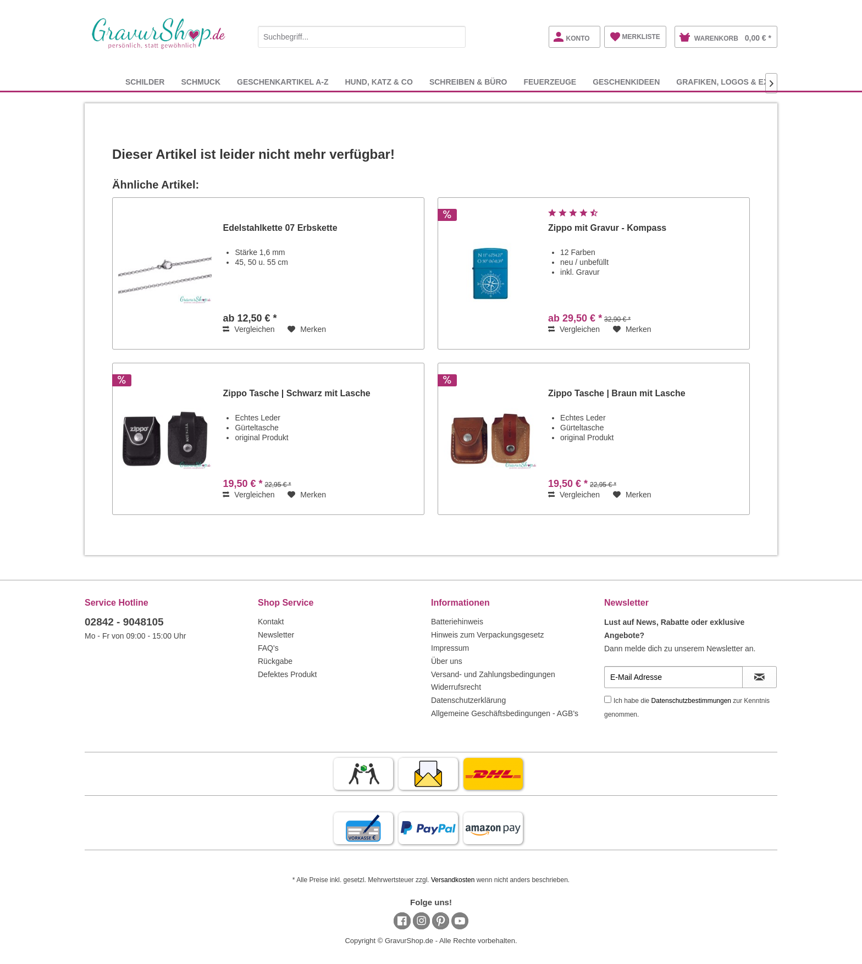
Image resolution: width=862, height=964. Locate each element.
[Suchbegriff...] (362, 37)
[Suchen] (455, 37)
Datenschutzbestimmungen (691, 701)
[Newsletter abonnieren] (759, 677)
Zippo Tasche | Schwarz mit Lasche (296, 393)
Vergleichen (248, 329)
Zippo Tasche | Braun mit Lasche (617, 393)
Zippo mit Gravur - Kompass (607, 227)
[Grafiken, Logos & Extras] (733, 82)
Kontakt (271, 621)
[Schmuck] (201, 82)
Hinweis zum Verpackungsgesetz (487, 634)
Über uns (446, 661)
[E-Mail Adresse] (673, 677)
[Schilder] (145, 82)
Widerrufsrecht (456, 687)
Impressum (450, 648)
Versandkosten (452, 880)
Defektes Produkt (287, 674)
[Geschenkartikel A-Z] (282, 82)
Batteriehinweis (457, 621)
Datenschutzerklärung (468, 700)
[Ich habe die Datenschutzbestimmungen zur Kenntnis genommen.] (607, 699)
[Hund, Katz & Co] (378, 82)
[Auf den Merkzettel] (307, 329)
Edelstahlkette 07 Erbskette (280, 227)
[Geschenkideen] (626, 82)
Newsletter (276, 634)
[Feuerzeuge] (549, 82)
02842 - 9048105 (124, 622)
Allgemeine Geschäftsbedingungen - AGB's (504, 713)
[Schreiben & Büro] (468, 82)
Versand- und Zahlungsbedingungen (493, 674)
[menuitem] (362, 35)
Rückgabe (275, 661)
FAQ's (268, 648)
